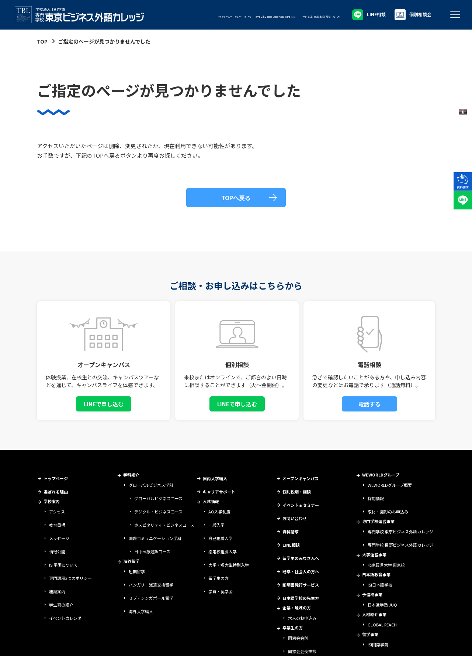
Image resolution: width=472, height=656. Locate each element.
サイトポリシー (72, 643)
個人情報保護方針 (142, 643)
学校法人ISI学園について (31, 643)
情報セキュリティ (106, 643)
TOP (42, 41)
